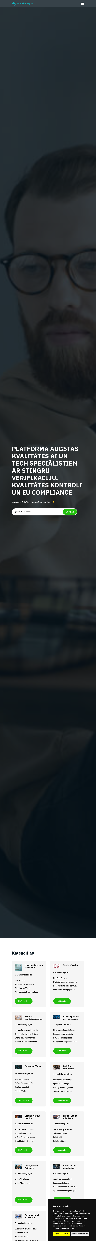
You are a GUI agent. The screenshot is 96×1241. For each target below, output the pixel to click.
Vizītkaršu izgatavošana (25, 1137)
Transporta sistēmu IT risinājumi (27, 1034)
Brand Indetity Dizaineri (24, 1141)
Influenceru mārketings (62, 1080)
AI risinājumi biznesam (24, 984)
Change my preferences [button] (80, 1233)
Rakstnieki (57, 1137)
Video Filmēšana (22, 1179)
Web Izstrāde (20, 1091)
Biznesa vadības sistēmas (64, 1030)
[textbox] (44, 511)
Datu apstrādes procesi (63, 1038)
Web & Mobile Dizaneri (24, 1129)
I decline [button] (65, 1233)
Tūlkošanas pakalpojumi (63, 1129)
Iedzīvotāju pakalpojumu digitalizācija (65, 990)
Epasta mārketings (61, 1084)
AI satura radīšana (22, 988)
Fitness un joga (21, 1236)
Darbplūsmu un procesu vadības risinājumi (65, 1042)
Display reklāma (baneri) (63, 1087)
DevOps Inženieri (22, 1087)
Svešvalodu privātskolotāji (26, 1229)
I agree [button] (57, 1233)
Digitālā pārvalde (60, 978)
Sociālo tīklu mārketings (63, 1091)
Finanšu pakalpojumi (62, 1183)
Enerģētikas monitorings (25, 1038)
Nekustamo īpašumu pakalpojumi (65, 1187)
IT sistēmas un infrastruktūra (65, 982)
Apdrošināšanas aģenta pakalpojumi (65, 1191)
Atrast (70, 512)
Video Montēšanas (23, 1183)
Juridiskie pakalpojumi (62, 1179)
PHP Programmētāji (23, 1079)
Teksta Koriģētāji (60, 1133)
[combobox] (44, 511)
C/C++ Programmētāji (24, 1083)
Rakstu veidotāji (60, 1141)
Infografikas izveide (23, 1133)
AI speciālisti (20, 980)
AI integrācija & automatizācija (27, 992)
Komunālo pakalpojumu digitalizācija (27, 1030)
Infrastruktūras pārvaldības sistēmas (27, 1042)
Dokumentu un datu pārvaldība (65, 986)
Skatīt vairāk (23, 1001)
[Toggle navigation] (82, 4)
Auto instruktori (21, 1233)
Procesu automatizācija (63, 1034)
